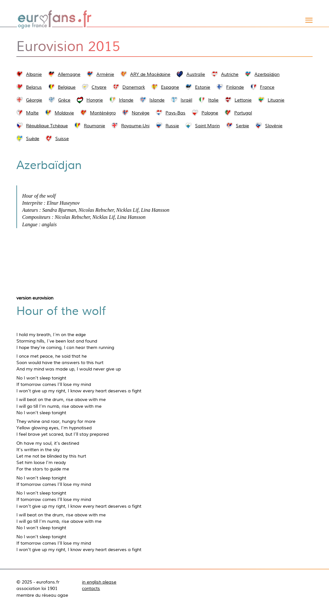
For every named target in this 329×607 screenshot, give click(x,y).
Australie (195, 74)
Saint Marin (207, 126)
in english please (99, 582)
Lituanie (276, 100)
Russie (172, 126)
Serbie (242, 126)
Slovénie (273, 126)
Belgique (67, 87)
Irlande (126, 100)
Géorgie (34, 100)
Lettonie (243, 100)
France (267, 87)
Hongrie (94, 100)
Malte (32, 113)
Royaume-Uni (135, 126)
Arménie (105, 74)
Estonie (202, 87)
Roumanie (94, 126)
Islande (156, 100)
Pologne (209, 113)
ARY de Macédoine (150, 74)
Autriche (229, 74)
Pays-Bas (175, 113)
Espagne (170, 87)
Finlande (235, 87)
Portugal (243, 113)
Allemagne (69, 74)
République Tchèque (47, 126)
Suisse (62, 138)
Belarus (34, 87)
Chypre (99, 87)
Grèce (64, 100)
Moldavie (64, 113)
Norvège (140, 113)
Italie (213, 100)
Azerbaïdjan (267, 74)
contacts (91, 588)
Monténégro (103, 113)
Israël (186, 100)
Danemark (133, 87)
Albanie (34, 74)
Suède (32, 138)
